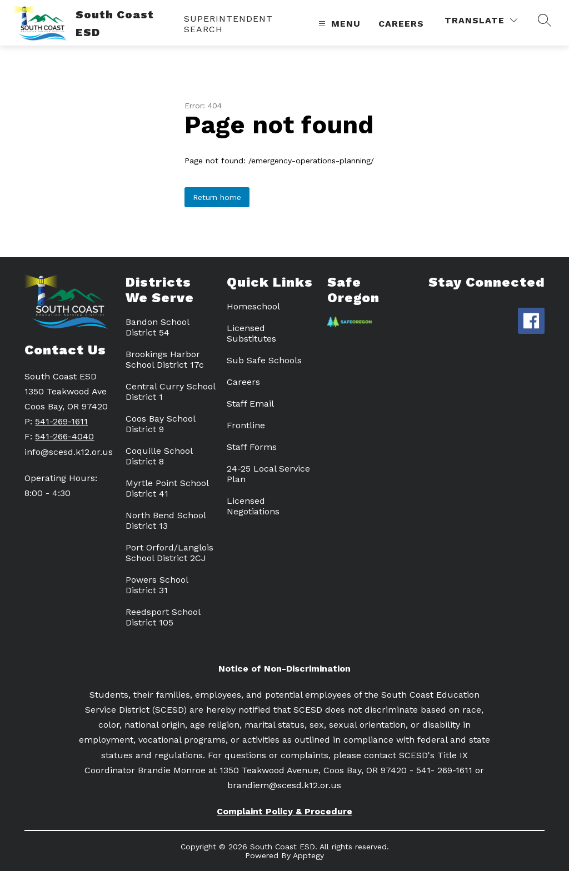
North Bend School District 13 (166, 520)
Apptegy (308, 855)
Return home (217, 197)
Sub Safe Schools (264, 360)
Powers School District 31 (157, 584)
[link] (245, 23)
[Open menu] (338, 24)
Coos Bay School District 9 (160, 423)
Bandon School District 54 (157, 327)
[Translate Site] (481, 20)
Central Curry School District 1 (170, 391)
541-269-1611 (61, 421)
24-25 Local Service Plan (268, 473)
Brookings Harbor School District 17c (165, 359)
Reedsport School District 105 (163, 617)
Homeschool (253, 306)
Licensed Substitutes (251, 333)
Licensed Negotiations (253, 506)
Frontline (246, 425)
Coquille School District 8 (159, 456)
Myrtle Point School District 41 (167, 488)
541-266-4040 (64, 436)
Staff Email (250, 403)
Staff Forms (252, 447)
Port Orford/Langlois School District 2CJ (169, 552)
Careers (401, 23)
